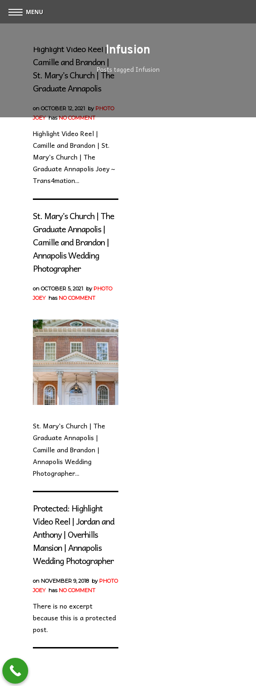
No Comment (77, 117)
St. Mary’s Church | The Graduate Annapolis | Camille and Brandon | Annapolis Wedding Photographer (73, 242)
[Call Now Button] (15, 671)
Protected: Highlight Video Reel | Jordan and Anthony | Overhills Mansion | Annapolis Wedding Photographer (73, 534)
